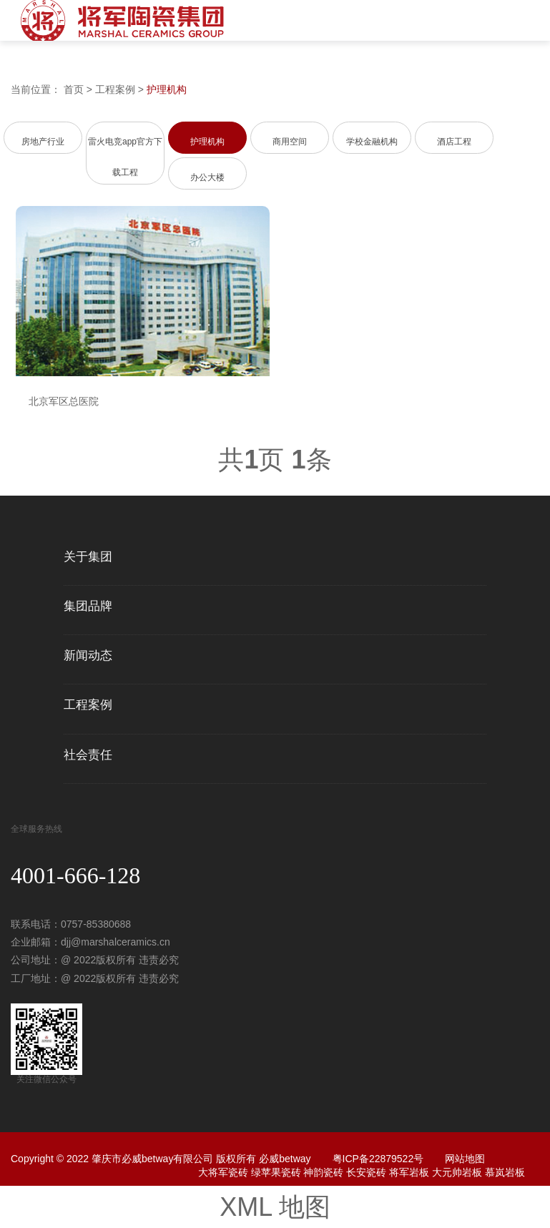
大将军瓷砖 (223, 1172)
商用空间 (289, 142)
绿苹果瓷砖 (276, 1172)
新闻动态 (88, 655)
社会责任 (88, 755)
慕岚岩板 (505, 1172)
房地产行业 (42, 142)
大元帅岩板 (457, 1172)
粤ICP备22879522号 (378, 1158)
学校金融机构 (372, 142)
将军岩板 (409, 1172)
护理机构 (167, 89)
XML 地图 (275, 1207)
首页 (74, 89)
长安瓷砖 (366, 1172)
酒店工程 (454, 142)
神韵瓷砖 (323, 1172)
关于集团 (88, 557)
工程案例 (115, 89)
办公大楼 (207, 177)
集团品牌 (88, 606)
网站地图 (465, 1158)
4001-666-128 (75, 875)
